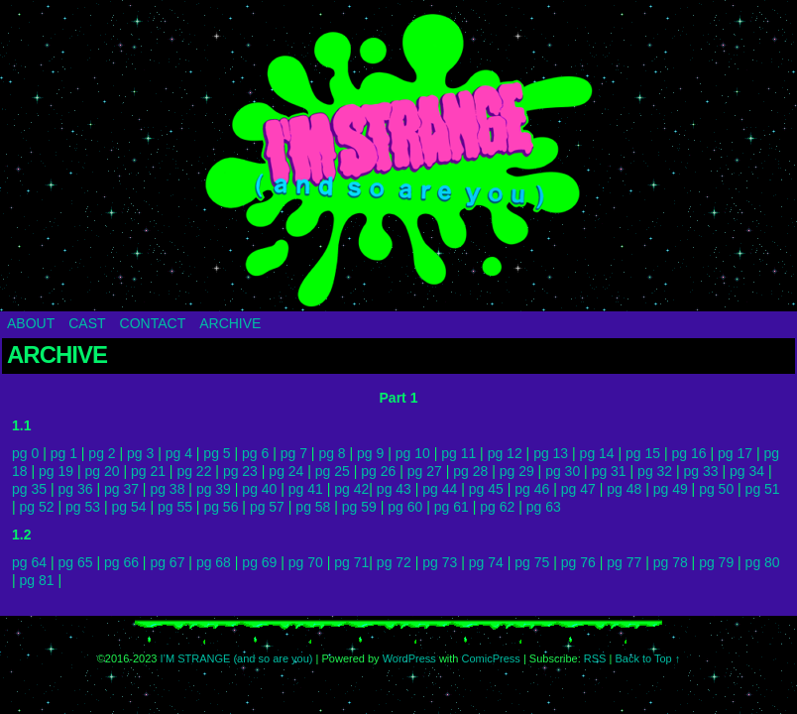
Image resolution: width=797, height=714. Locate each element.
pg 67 (167, 562)
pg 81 (37, 580)
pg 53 (82, 507)
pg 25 (332, 471)
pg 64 (29, 562)
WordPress (409, 658)
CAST (86, 323)
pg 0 (25, 453)
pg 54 (128, 507)
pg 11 (458, 453)
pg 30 (562, 471)
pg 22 (193, 471)
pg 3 (140, 453)
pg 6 (255, 453)
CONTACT (153, 323)
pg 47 (578, 489)
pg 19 (56, 471)
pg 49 (670, 489)
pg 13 (550, 453)
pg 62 (497, 507)
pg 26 (378, 471)
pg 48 (624, 489)
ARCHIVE (230, 323)
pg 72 (394, 562)
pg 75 (531, 562)
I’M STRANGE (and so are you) (398, 160)
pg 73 (439, 562)
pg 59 (359, 507)
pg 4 (179, 453)
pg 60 (405, 507)
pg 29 (517, 471)
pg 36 (74, 489)
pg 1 (64, 453)
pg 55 (175, 507)
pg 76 (578, 562)
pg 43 (394, 489)
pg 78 (670, 562)
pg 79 (716, 562)
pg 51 (762, 489)
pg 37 (121, 489)
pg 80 (762, 562)
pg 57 (267, 507)
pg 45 (486, 489)
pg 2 (101, 453)
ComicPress (491, 658)
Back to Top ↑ (647, 658)
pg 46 (531, 489)
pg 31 (609, 471)
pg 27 (424, 471)
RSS (595, 658)
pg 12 (505, 453)
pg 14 (597, 453)
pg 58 (312, 507)
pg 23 (240, 471)
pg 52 (37, 507)
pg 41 (305, 489)
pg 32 (654, 471)
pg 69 (259, 562)
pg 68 (213, 562)
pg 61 (451, 507)
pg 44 (439, 489)
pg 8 (331, 453)
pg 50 (716, 489)
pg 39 (213, 489)
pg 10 (413, 453)
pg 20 (101, 471)
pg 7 (294, 453)
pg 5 (216, 453)
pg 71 (351, 562)
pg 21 (148, 471)
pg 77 (624, 562)
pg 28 (470, 471)
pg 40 (259, 489)
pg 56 (220, 507)
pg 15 (643, 453)
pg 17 (735, 453)
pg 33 (701, 471)
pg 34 (747, 471)
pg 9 (370, 453)
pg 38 (167, 489)
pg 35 (29, 489)
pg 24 (286, 471)
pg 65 (74, 562)
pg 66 (121, 562)
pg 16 (689, 453)
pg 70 (305, 562)
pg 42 (351, 489)
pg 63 (543, 507)
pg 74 (486, 562)
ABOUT (31, 323)
